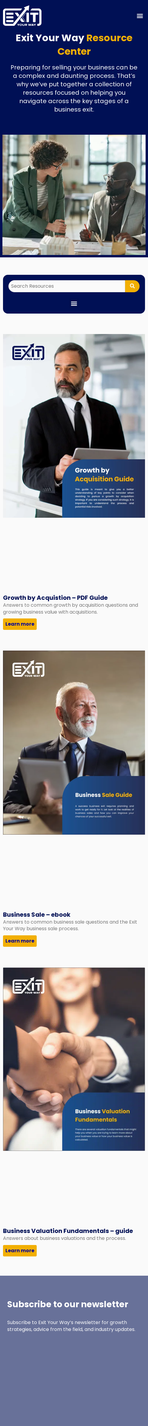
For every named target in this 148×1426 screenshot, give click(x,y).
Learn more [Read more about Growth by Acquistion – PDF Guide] (19, 624)
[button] (140, 15)
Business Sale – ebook (36, 914)
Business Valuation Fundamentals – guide (68, 1231)
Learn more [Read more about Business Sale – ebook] (19, 940)
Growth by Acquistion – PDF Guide (55, 597)
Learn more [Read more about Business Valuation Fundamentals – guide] (19, 1250)
